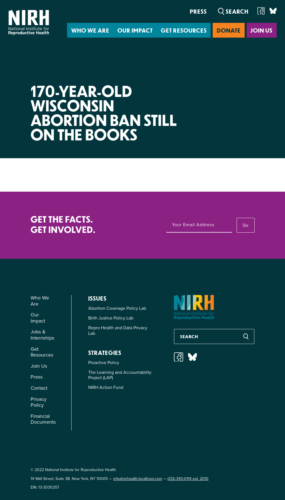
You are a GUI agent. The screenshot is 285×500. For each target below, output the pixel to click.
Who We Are (90, 30)
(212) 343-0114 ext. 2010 (188, 479)
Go (245, 225)
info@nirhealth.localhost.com (137, 479)
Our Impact (135, 30)
